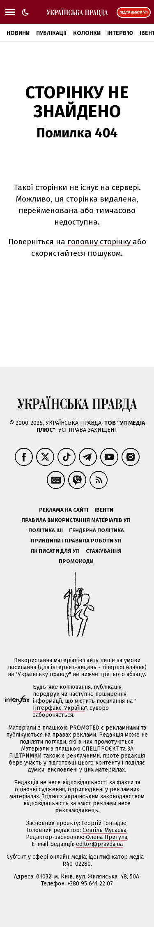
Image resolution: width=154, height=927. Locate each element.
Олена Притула (106, 837)
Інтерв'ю (120, 33)
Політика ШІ (45, 530)
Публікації (51, 33)
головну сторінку (100, 241)
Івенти (103, 510)
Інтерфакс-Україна (59, 708)
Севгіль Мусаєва (104, 830)
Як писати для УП (55, 551)
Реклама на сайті (63, 510)
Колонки (87, 33)
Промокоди (76, 561)
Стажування (104, 551)
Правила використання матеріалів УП (76, 520)
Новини (18, 33)
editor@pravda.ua (99, 844)
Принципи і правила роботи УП (76, 541)
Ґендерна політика (96, 530)
